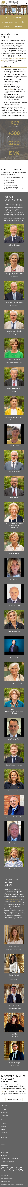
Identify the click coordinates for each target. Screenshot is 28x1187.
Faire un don (5, 1109)
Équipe (24, 22)
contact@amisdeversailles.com (13, 899)
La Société (3, 1123)
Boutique (3, 1141)
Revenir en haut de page (14, 1099)
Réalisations (4, 1155)
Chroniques (4, 1132)
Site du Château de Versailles (7, 1178)
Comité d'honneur (18, 17)
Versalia (3, 1144)
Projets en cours (5, 1152)
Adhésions (3, 1126)
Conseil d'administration (10, 22)
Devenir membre (6, 1112)
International (19, 27)
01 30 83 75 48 (15, 901)
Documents (7, 27)
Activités (3, 1129)
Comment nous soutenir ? (7, 1161)
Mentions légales (4, 1175)
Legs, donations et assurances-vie (9, 1158)
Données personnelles (5, 1181)
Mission (6, 17)
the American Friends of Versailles (14, 1090)
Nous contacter (5, 1115)
